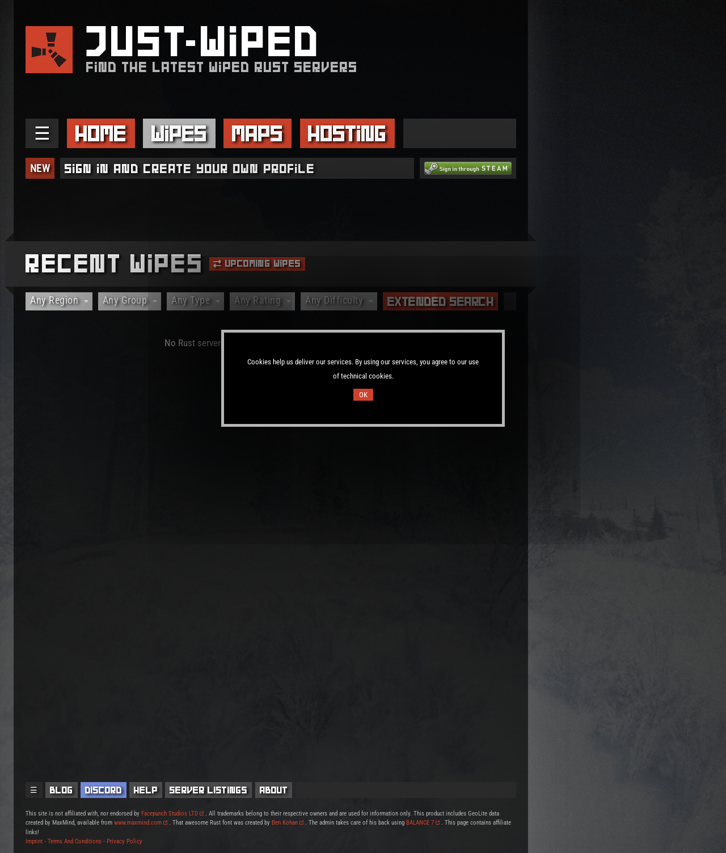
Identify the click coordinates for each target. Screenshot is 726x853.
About (274, 790)
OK (363, 394)
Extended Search (440, 301)
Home (100, 133)
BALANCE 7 (423, 822)
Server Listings (208, 790)
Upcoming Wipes (257, 263)
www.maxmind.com (140, 822)
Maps (257, 133)
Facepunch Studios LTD (172, 813)
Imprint (34, 841)
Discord (103, 790)
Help (146, 790)
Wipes (179, 133)
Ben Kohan (287, 822)
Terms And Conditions (75, 841)
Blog (61, 790)
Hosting (347, 133)
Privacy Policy (124, 841)
